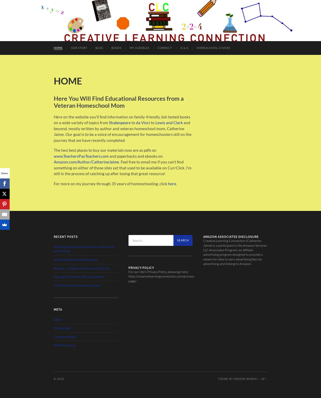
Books (116, 48)
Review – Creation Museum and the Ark (82, 268)
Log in (58, 319)
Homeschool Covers (213, 48)
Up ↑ (264, 379)
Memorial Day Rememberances (76, 259)
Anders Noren (245, 379)
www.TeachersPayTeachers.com (81, 156)
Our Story (79, 48)
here (172, 183)
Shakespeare (120, 122)
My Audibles (139, 48)
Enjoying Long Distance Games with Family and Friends (84, 249)
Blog (99, 48)
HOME (58, 48)
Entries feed (62, 328)
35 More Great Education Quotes (77, 285)
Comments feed (65, 337)
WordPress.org (64, 345)
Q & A (184, 48)
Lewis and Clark (169, 122)
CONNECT (165, 48)
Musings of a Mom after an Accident (79, 277)
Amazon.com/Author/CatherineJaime (86, 162)
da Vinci (143, 122)
